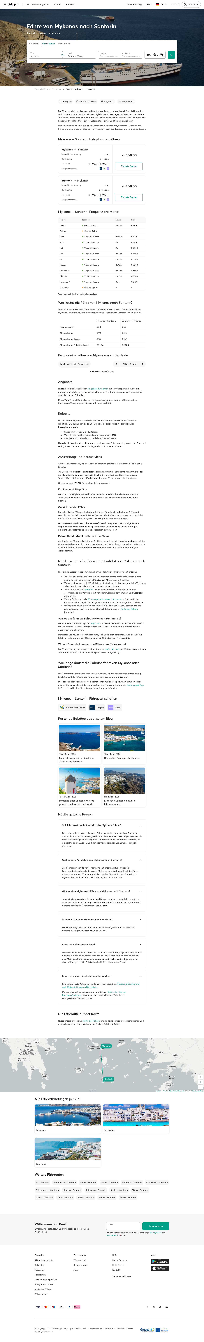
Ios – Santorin (42, 1182)
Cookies (78, 1328)
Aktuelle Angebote (38, 4)
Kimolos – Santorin (72, 1190)
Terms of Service (113, 1235)
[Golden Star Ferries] (72, 707)
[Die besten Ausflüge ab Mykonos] (124, 744)
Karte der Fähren (129, 609)
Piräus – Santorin (107, 1197)
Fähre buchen (41, 1294)
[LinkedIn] (166, 1307)
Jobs (75, 1270)
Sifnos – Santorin (140, 1190)
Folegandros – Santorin (47, 1190)
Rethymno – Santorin (96, 1190)
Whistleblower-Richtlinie (114, 1328)
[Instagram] (153, 1307)
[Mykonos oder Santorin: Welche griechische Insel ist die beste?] (79, 786)
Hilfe (149, 4)
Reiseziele (40, 1270)
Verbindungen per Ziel (46, 1279)
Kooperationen (80, 1265)
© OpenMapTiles (178, 1091)
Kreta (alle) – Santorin (157, 1182)
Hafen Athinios (112, 649)
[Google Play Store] (160, 1261)
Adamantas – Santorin (64, 1182)
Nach (70, 53)
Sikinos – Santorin (44, 1197)
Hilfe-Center (118, 1265)
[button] (74, 364)
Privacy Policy (155, 1233)
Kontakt (116, 1270)
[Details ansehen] (46, 1232)
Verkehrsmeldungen (122, 1276)
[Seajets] (96, 707)
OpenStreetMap (197, 1091)
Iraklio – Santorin (86, 1197)
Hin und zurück (48, 43)
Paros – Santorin (88, 1182)
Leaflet (158, 1091)
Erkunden (70, 4)
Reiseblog (39, 1265)
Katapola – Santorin (132, 1182)
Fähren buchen (41, 89)
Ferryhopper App (135, 685)
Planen (57, 4)
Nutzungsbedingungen (63, 1328)
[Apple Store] (160, 1268)
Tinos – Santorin (65, 1197)
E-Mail (110, 1224)
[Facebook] (147, 1307)
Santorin (89, 589)
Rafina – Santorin (109, 1182)
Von (32, 53)
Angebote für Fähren (98, 388)
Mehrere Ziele (64, 43)
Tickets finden (129, 166)
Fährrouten (56, 89)
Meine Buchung (134, 4)
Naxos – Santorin (128, 1197)
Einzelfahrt (33, 43)
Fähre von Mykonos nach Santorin (80, 89)
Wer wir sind (79, 1260)
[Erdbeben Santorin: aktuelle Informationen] (124, 786)
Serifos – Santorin (119, 1190)
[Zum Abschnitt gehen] (65, 101)
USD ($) (175, 4)
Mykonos (95, 623)
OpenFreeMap (168, 1091)
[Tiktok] (160, 1307)
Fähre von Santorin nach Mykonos (104, 599)
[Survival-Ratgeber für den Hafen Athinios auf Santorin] (79, 744)
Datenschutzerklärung (92, 1328)
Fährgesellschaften (44, 1284)
